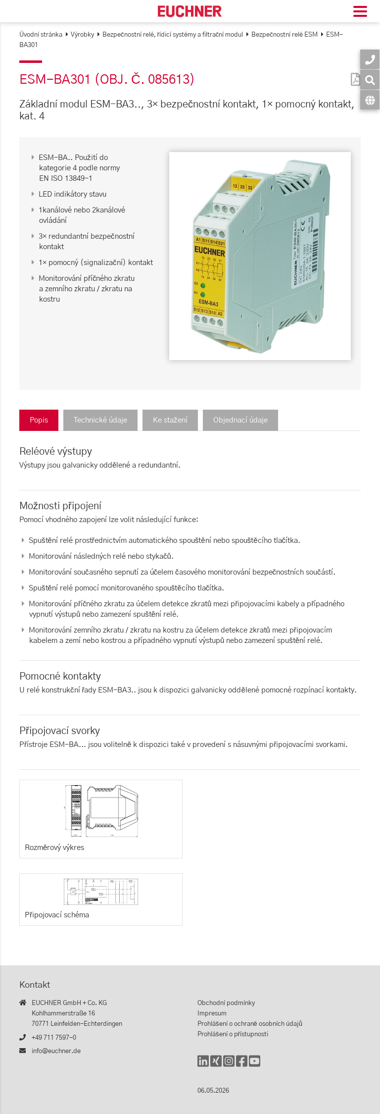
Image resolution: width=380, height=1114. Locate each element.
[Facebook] (241, 1065)
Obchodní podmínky (226, 1003)
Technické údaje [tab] (100, 420)
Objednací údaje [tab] (240, 420)
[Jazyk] (370, 99)
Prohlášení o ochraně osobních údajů (249, 1024)
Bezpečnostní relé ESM (284, 35)
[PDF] (353, 73)
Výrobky (82, 35)
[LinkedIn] (203, 1065)
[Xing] (216, 1065)
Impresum (212, 1013)
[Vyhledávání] (370, 79)
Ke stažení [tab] (170, 420)
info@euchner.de (56, 1051)
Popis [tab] (39, 420)
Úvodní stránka (40, 35)
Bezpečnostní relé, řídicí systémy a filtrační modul (172, 35)
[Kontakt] (370, 59)
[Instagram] (229, 1065)
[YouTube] (254, 1065)
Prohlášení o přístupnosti (232, 1034)
